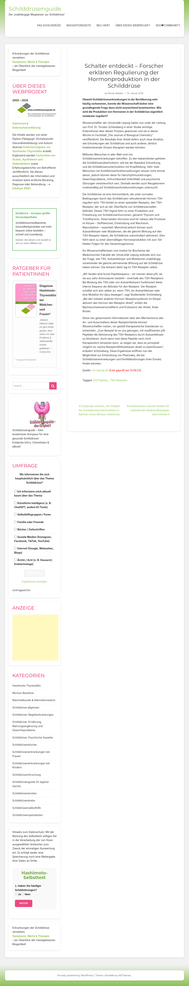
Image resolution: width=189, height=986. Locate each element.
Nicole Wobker (115, 93)
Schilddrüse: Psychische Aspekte (32, 737)
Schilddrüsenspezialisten (27, 815)
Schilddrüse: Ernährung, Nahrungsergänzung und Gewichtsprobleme (27, 726)
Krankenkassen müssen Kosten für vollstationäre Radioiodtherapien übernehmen (148, 410)
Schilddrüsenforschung (26, 774)
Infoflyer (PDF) (21, 188)
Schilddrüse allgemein (25, 707)
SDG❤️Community (168, 25)
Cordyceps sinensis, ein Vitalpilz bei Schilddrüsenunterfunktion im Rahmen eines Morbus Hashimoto (99, 410)
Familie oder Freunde (30, 522)
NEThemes (124, 975)
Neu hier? (103, 25)
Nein (26, 894)
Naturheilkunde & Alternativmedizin (33, 700)
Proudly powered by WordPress (75, 975)
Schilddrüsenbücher (24, 744)
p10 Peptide (100, 380)
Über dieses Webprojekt (132, 25)
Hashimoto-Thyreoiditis (26, 685)
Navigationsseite (78, 25)
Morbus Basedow (23, 692)
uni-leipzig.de (100, 370)
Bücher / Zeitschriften (31, 529)
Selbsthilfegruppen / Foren (34, 514)
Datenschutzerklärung (26, 127)
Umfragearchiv (21, 590)
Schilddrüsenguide (35, 8)
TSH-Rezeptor (118, 380)
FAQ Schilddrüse (49, 25)
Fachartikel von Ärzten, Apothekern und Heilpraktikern (33, 159)
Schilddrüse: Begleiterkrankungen (33, 714)
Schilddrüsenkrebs (23, 800)
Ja (18, 894)
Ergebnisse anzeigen (34, 581)
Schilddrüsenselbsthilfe (26, 807)
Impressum (19, 123)
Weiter (23, 903)
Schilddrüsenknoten (24, 793)
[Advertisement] (35, 638)
